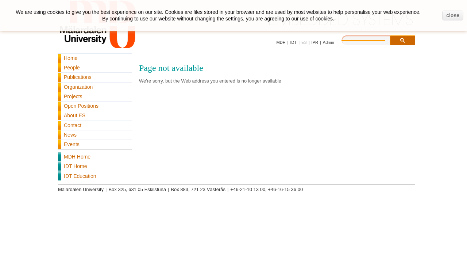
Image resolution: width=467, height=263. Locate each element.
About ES (74, 115)
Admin (328, 42)
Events (72, 144)
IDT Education (80, 176)
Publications (78, 77)
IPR (315, 42)
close (452, 15)
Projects (73, 96)
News (70, 135)
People (72, 67)
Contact (72, 125)
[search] (370, 39)
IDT (293, 42)
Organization (78, 87)
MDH (281, 42)
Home (70, 58)
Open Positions (81, 106)
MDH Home (77, 157)
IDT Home (75, 166)
